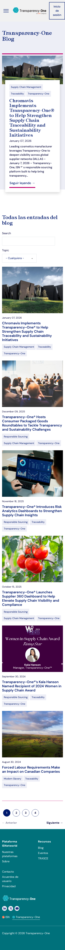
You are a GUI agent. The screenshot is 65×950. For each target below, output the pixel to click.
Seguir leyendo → (22, 183)
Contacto (8, 871)
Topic (5, 250)
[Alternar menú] (6, 11)
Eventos (43, 853)
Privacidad (9, 886)
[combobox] (19, 258)
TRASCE (43, 858)
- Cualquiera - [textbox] (15, 258)
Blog (41, 848)
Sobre (6, 861)
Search (6, 233)
